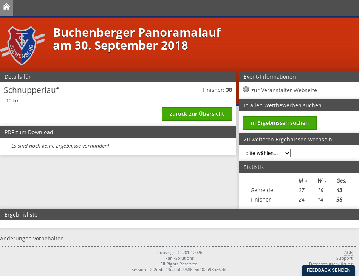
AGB (348, 252)
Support (344, 258)
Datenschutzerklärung (331, 264)
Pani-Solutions (179, 258)
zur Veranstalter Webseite (284, 90)
